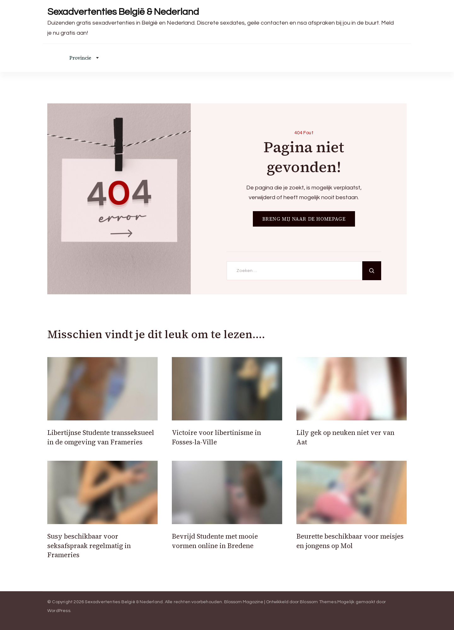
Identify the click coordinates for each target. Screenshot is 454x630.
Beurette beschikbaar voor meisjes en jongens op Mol (350, 541)
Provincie (80, 57)
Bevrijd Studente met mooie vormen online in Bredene (215, 541)
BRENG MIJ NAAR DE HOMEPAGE (304, 219)
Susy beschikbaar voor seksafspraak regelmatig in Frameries (89, 545)
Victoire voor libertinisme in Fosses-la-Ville (216, 437)
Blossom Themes (318, 602)
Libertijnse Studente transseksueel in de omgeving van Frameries (100, 437)
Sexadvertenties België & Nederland (123, 12)
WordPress (58, 611)
